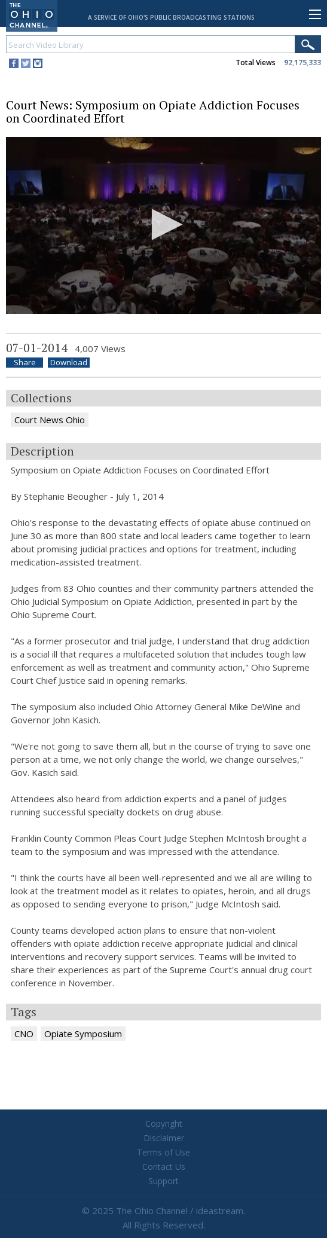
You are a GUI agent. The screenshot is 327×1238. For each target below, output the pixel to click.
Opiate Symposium (83, 1034)
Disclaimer (163, 1138)
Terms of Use (163, 1152)
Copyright (163, 1123)
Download (68, 362)
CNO (23, 1034)
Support (163, 1181)
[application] (163, 225)
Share (25, 362)
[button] (163, 224)
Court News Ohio (49, 420)
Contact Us (163, 1166)
